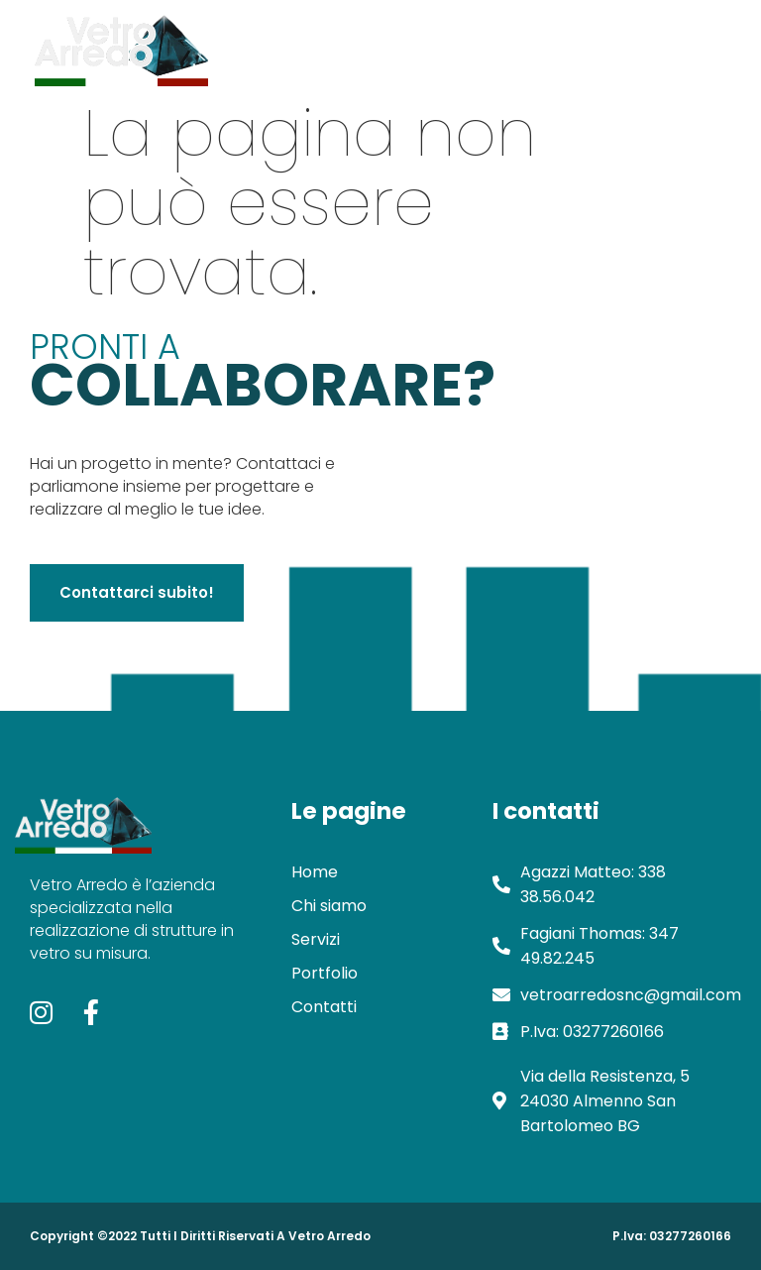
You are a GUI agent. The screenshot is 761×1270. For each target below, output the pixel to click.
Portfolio (534, 45)
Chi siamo (363, 45)
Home (277, 45)
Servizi (452, 45)
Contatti (625, 45)
